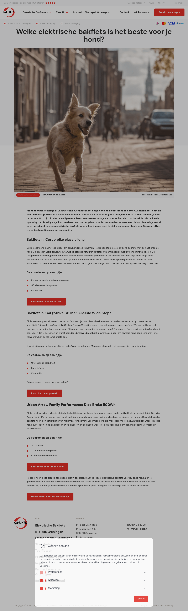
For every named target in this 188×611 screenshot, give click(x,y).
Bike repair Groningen (97, 12)
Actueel (77, 12)
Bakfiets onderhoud (50, 581)
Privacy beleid (80, 605)
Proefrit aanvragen (169, 12)
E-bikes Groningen (49, 532)
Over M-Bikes (156, 2)
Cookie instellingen (98, 605)
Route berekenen (85, 537)
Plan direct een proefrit (44, 393)
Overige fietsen (134, 2)
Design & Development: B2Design (157, 605)
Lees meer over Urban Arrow (47, 466)
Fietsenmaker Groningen (53, 538)
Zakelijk (60, 12)
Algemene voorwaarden (59, 605)
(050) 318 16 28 (137, 524)
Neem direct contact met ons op (50, 496)
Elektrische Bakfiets (50, 525)
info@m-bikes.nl (138, 528)
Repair (40, 563)
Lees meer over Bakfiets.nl (46, 301)
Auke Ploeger (165, 195)
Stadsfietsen (44, 544)
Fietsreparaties (177, 2)
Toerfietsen (43, 551)
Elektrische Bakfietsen (35, 12)
